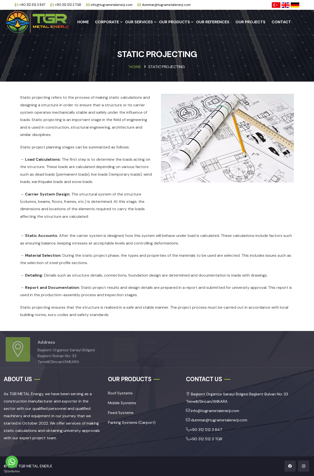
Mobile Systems (122, 402)
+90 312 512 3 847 (32, 5)
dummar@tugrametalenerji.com (166, 5)
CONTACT (281, 21)
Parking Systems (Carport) (132, 422)
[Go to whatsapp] (12, 462)
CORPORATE (107, 21)
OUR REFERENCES (212, 21)
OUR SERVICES (139, 21)
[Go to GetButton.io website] (12, 471)
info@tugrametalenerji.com (111, 5)
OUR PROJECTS (250, 21)
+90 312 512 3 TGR (68, 5)
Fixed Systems (121, 412)
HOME (83, 21)
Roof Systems (120, 393)
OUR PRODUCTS (174, 21)
